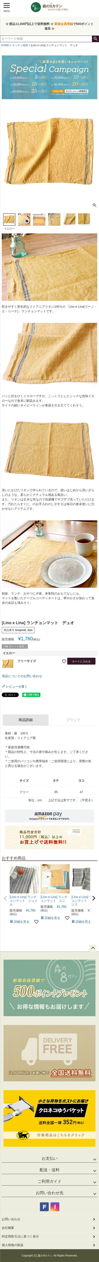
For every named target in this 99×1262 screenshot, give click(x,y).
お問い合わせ (11, 1219)
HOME (5, 45)
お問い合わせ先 (50, 1193)
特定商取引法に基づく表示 (20, 1236)
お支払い (50, 1158)
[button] (5, 898)
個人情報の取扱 (12, 1245)
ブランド (73, 720)
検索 (95, 39)
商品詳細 (26, 720)
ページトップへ (92, 948)
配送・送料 (50, 1170)
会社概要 (8, 1228)
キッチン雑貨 (20, 45)
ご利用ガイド (50, 1181)
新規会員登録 (63, 24)
